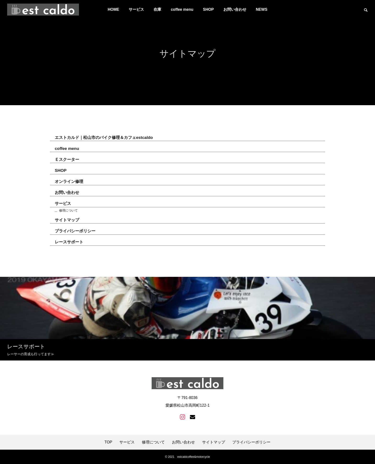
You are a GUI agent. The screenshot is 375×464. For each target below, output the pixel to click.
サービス (136, 9)
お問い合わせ (234, 9)
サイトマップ (67, 220)
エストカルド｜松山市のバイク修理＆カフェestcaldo (104, 138)
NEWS (261, 9)
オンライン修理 (69, 182)
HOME (113, 9)
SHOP (208, 9)
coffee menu (182, 9)
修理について (68, 211)
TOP (108, 442)
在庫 (157, 9)
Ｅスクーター (67, 160)
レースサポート (69, 242)
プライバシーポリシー (75, 231)
